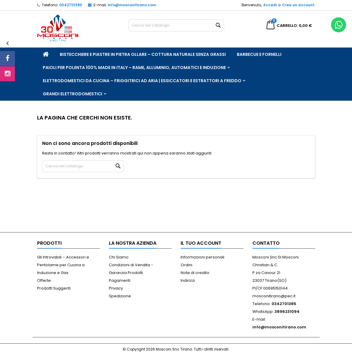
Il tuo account (201, 243)
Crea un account (298, 4)
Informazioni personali (202, 257)
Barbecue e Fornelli (259, 54)
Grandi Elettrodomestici (72, 94)
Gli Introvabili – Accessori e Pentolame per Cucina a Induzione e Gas (63, 265)
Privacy (116, 288)
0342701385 (70, 4)
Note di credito (195, 273)
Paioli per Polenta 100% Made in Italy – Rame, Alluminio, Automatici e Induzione (134, 68)
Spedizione (120, 296)
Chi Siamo (119, 257)
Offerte (44, 280)
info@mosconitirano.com (132, 4)
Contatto (266, 243)
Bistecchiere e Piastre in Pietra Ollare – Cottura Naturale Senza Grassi (143, 54)
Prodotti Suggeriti (54, 288)
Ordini (186, 265)
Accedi (270, 4)
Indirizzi (188, 280)
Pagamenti (119, 280)
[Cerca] (176, 25)
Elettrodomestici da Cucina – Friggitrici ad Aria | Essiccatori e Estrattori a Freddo (142, 81)
